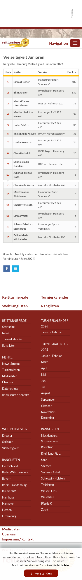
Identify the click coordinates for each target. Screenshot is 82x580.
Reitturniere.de (15, 297)
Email (15, 268)
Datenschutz (10, 388)
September (48, 399)
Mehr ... (7, 357)
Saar (44, 460)
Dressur (7, 435)
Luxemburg (9, 516)
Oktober (46, 406)
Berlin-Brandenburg (14, 485)
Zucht (44, 510)
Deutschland (10, 466)
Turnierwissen (11, 370)
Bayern (6, 478)
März (44, 362)
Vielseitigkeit (10, 448)
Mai (43, 374)
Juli (43, 387)
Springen (7, 442)
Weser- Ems (49, 491)
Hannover (8, 504)
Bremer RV (9, 491)
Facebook (6, 268)
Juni (43, 381)
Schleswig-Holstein (53, 478)
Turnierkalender (54, 297)
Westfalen (47, 497)
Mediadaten (9, 376)
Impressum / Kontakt (15, 395)
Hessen (7, 510)
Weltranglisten (15, 306)
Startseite (8, 327)
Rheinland (47, 447)
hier (67, 565)
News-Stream (11, 363)
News (5, 333)
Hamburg (8, 497)
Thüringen (47, 485)
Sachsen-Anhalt (51, 472)
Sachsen (46, 466)
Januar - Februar (51, 332)
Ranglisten (50, 306)
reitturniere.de (14, 320)
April (44, 368)
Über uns (7, 382)
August (45, 393)
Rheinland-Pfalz (51, 453)
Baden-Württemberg (15, 472)
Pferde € (46, 503)
